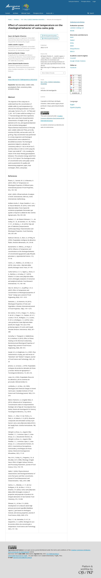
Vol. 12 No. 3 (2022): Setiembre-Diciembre (32, 19)
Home (10, 19)
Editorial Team (25, 13)
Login (94, 1)
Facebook (73, 67)
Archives (15, 13)
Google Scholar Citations (78, 61)
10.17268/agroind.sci (52, 554)
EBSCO (72, 51)
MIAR (72, 46)
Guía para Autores (74, 1)
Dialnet (72, 40)
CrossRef (73, 58)
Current (7, 13)
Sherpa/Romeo (74, 49)
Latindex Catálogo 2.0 (77, 28)
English (72, 105)
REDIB (72, 31)
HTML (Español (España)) (50, 38)
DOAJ (72, 43)
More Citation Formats (48, 73)
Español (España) (75, 107)
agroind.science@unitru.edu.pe (22, 557)
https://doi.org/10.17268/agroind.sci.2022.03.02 (22, 79)
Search (91, 13)
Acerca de (49, 13)
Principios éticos (38, 13)
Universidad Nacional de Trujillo (17, 556)
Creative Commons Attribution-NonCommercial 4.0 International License (52, 118)
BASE (71, 37)
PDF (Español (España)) (50, 35)
